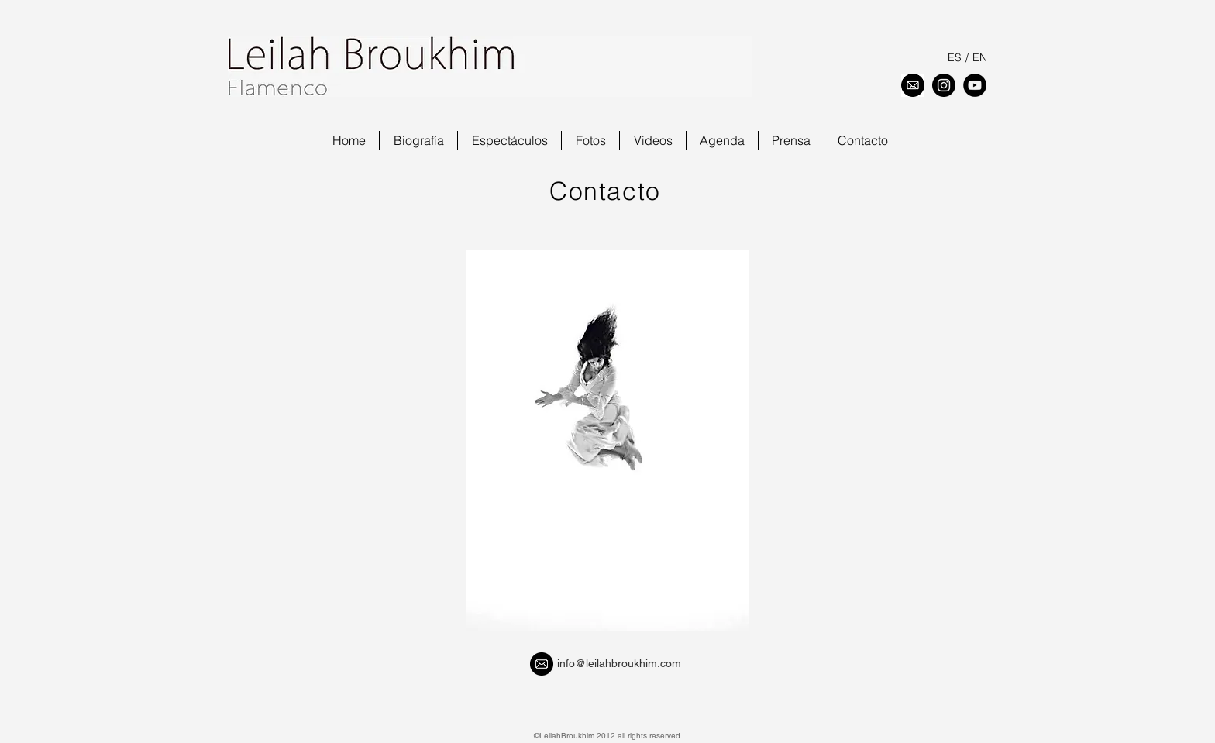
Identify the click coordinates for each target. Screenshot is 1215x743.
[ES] (954, 58)
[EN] (979, 58)
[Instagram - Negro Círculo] (943, 85)
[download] (912, 85)
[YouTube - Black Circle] (974, 85)
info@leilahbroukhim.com (619, 663)
